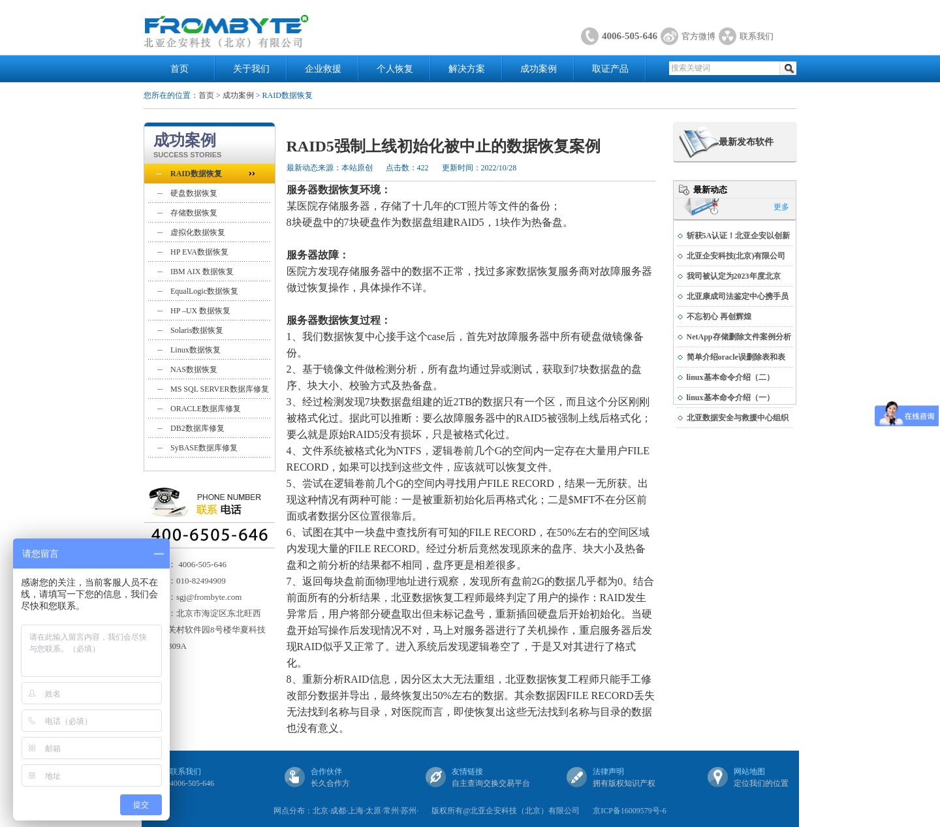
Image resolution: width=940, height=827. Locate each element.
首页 (179, 69)
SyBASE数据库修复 (204, 447)
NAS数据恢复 (193, 369)
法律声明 (608, 771)
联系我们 (757, 36)
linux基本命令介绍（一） (730, 397)
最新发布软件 (746, 142)
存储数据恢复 (193, 212)
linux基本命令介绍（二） (730, 377)
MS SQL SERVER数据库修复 (219, 389)
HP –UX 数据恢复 (200, 310)
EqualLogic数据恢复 (204, 291)
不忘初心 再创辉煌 (719, 316)
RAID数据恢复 (196, 173)
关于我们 (251, 69)
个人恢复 (395, 69)
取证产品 (610, 69)
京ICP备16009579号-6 (629, 810)
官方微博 (698, 36)
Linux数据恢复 (195, 349)
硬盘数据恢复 (193, 193)
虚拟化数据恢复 (197, 232)
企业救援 (323, 69)
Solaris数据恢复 (196, 330)
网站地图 (749, 771)
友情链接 (467, 771)
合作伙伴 (326, 771)
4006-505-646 (629, 36)
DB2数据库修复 (197, 428)
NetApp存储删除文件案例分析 (739, 336)
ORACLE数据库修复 (205, 408)
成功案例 (538, 69)
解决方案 (466, 69)
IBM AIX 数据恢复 (202, 271)
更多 (781, 206)
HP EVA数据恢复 (199, 252)
